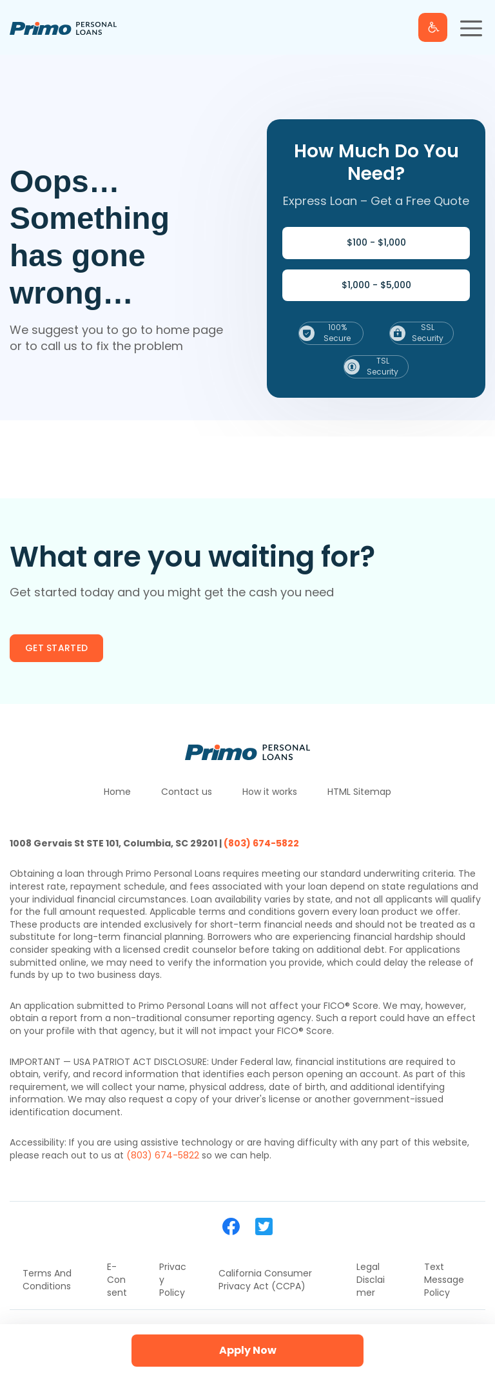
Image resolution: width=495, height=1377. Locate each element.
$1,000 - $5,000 (376, 284)
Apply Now (248, 1350)
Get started (56, 647)
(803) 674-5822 (261, 843)
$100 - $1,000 (376, 242)
